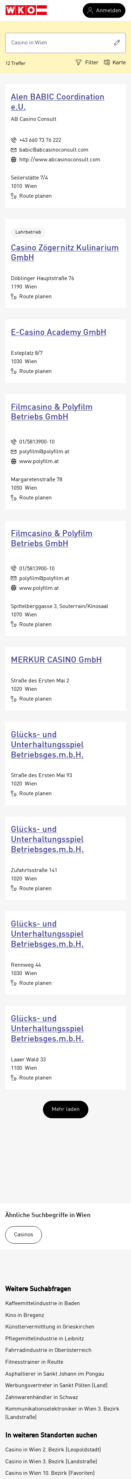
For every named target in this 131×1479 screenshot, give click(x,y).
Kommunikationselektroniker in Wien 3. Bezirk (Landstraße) (62, 1413)
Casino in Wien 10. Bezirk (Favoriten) (50, 1473)
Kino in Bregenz (24, 1315)
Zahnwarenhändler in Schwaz (41, 1397)
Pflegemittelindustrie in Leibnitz (44, 1339)
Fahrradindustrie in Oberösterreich (48, 1350)
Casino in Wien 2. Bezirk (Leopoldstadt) (53, 1450)
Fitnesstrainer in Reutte (34, 1362)
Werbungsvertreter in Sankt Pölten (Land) (56, 1386)
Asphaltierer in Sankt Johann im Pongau (54, 1374)
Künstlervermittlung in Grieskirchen (49, 1327)
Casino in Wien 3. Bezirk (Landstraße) (51, 1462)
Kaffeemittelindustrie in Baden (42, 1303)
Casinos (23, 1235)
